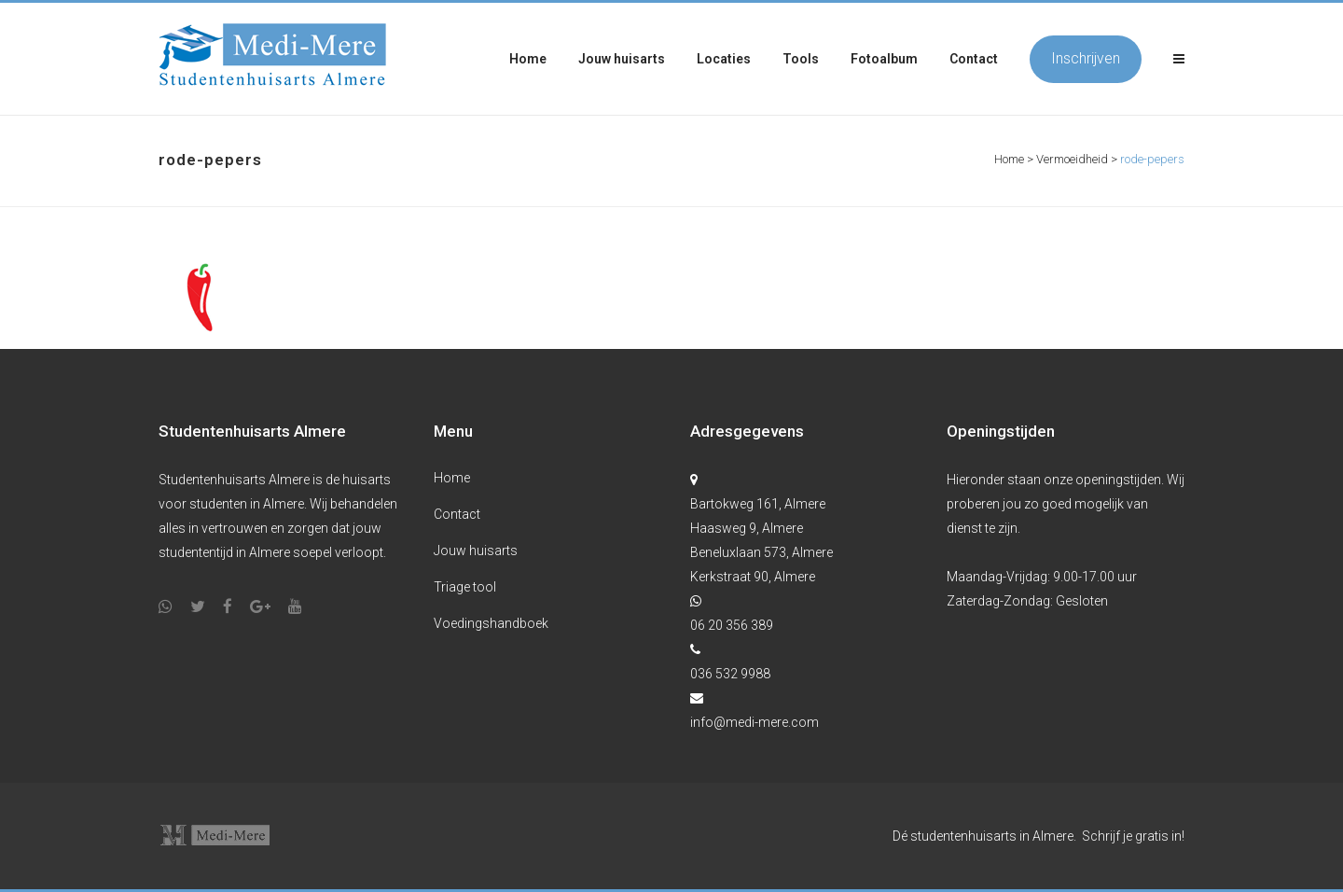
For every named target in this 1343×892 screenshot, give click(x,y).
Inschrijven (1085, 58)
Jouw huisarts (476, 550)
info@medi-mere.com (754, 722)
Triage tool (465, 586)
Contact (457, 514)
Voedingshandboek (491, 623)
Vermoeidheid (1072, 159)
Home (1009, 159)
